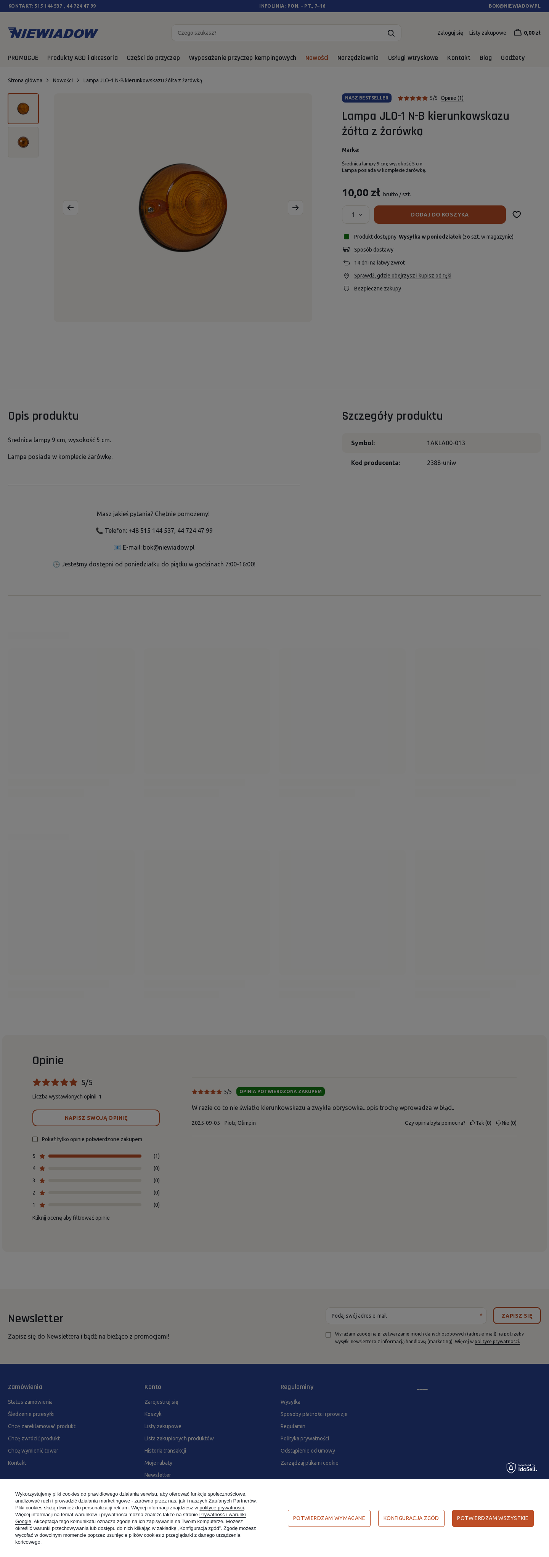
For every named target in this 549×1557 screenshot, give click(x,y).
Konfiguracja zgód (411, 1518)
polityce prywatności (221, 1507)
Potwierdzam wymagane (329, 1518)
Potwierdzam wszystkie (492, 1518)
